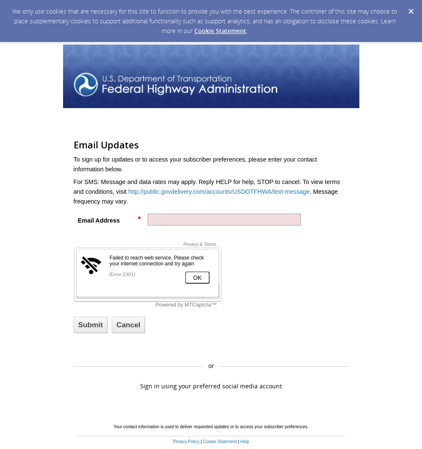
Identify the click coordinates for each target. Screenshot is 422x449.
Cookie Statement (220, 31)
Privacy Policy (186, 441)
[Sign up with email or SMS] (91, 325)
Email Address (109, 220)
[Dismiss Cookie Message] (411, 11)
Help (244, 441)
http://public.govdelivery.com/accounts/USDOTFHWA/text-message (219, 191)
